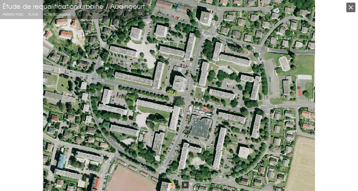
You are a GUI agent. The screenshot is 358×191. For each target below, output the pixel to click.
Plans (33, 14)
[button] (8, 95)
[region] (179, 95)
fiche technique (57, 14)
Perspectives (13, 14)
